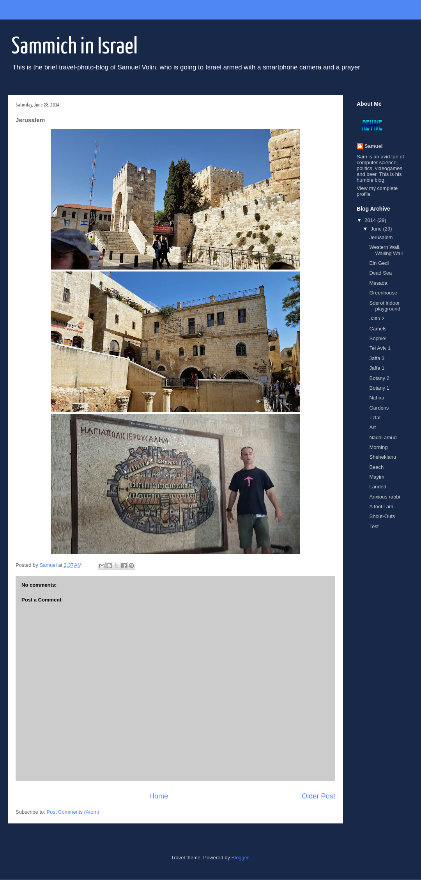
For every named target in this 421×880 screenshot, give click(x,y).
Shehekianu (382, 457)
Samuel (373, 146)
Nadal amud (382, 437)
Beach (376, 467)
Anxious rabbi (384, 497)
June (377, 229)
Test (374, 526)
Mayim (376, 477)
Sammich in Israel (75, 47)
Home (158, 796)
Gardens (379, 408)
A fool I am (381, 506)
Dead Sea (380, 273)
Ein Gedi (379, 263)
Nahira (376, 398)
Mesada (378, 283)
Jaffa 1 (376, 368)
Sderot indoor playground (384, 306)
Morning (378, 447)
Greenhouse (383, 293)
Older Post (318, 796)
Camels (377, 329)
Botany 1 (379, 388)
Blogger (240, 857)
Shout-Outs (382, 516)
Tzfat (374, 417)
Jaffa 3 (376, 358)
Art (372, 427)
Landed (377, 487)
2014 (370, 220)
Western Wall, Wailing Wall (386, 250)
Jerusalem (381, 237)
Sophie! (377, 338)
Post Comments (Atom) (73, 812)
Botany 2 (379, 378)
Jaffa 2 (376, 318)
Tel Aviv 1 (380, 348)
